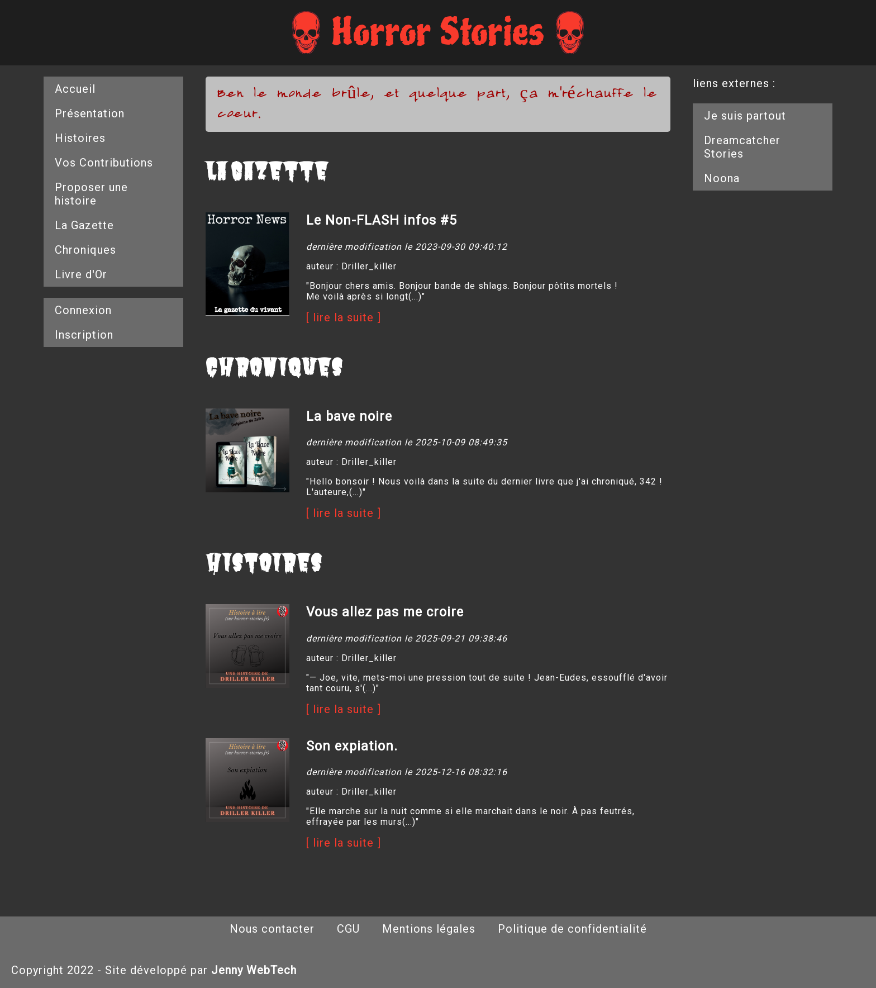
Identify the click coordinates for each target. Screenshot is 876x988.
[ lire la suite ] (343, 317)
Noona (722, 178)
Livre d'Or (81, 274)
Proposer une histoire (91, 193)
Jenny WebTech (254, 970)
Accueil (75, 89)
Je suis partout (745, 115)
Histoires (80, 138)
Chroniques (85, 249)
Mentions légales (428, 928)
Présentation (90, 113)
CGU (348, 928)
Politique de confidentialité (572, 928)
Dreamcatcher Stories (742, 147)
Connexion (83, 310)
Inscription (84, 334)
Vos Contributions (104, 162)
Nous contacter (272, 928)
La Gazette (84, 225)
